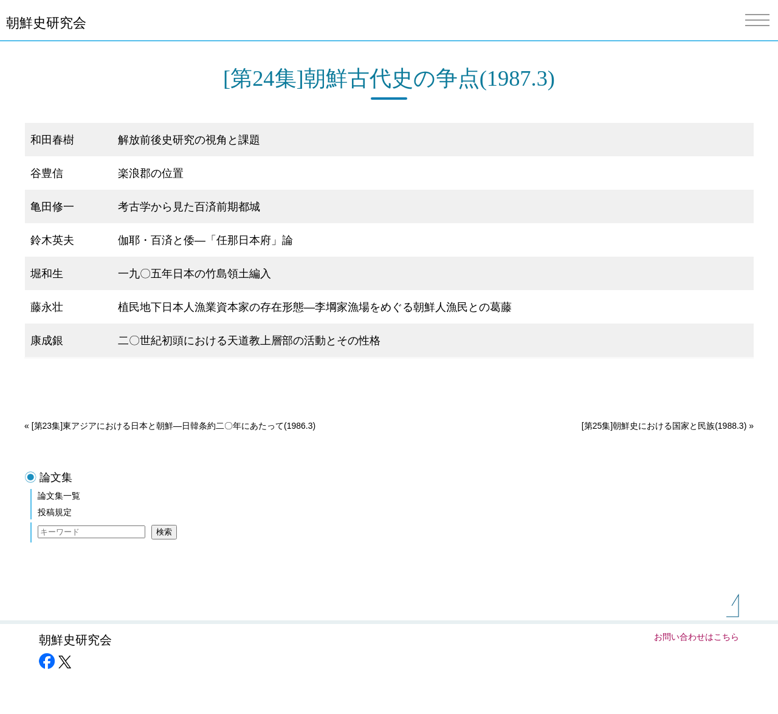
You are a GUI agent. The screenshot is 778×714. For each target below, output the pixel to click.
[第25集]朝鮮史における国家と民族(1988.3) (664, 426)
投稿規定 (55, 512)
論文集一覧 (59, 496)
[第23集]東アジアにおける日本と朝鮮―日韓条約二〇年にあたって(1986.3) (174, 426)
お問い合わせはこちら (696, 637)
